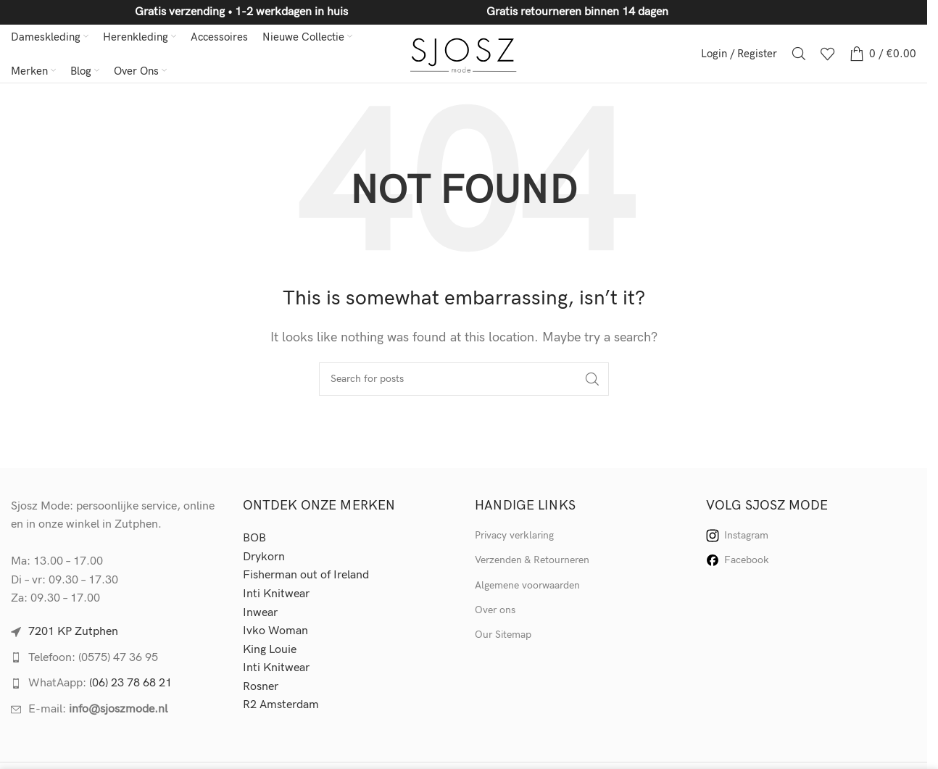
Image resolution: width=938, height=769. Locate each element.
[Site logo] (463, 53)
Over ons (495, 610)
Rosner (260, 687)
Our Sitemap (503, 634)
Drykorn (264, 557)
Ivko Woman (275, 631)
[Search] (798, 53)
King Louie (269, 650)
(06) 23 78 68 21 (130, 683)
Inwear (260, 613)
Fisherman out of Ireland (306, 575)
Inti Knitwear (276, 594)
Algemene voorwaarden (527, 585)
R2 (251, 705)
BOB (254, 538)
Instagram (737, 535)
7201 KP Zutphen (73, 632)
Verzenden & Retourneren (532, 560)
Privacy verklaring (514, 535)
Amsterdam (289, 705)
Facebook (737, 560)
